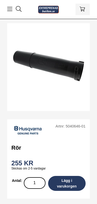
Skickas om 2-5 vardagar (28, 168)
